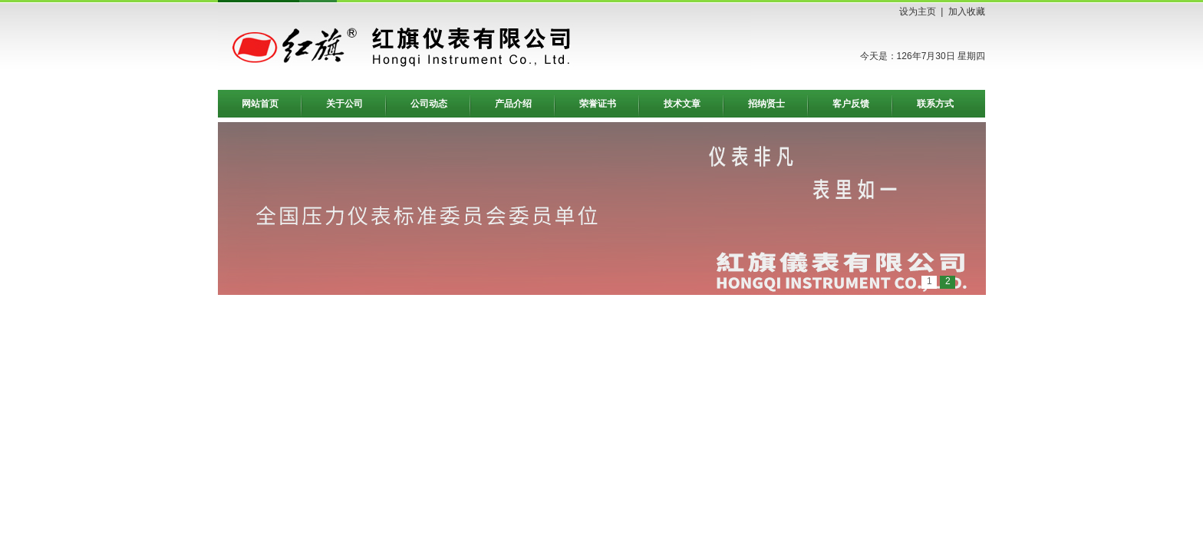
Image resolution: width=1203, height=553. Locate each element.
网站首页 (260, 103)
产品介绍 (513, 103)
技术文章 (682, 103)
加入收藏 (966, 11)
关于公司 (344, 103)
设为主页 (917, 11)
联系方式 (935, 103)
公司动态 (428, 103)
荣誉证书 (597, 103)
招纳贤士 (766, 103)
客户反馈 (850, 103)
